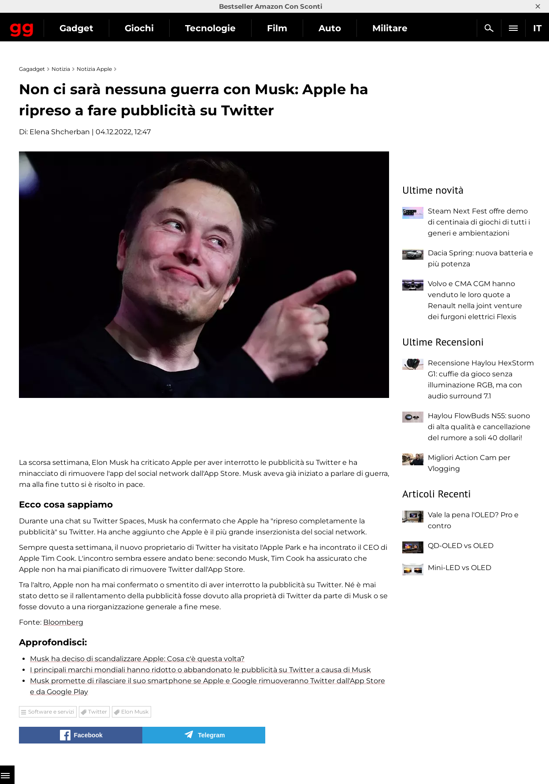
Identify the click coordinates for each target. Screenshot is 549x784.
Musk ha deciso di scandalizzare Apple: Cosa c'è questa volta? (137, 659)
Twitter (97, 711)
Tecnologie (285, 28)
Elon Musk (134, 711)
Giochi (214, 28)
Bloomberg (63, 622)
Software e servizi (51, 711)
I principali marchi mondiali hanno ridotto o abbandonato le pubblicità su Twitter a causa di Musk (200, 670)
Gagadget (59, 24)
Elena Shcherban (60, 132)
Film (352, 28)
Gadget (151, 28)
